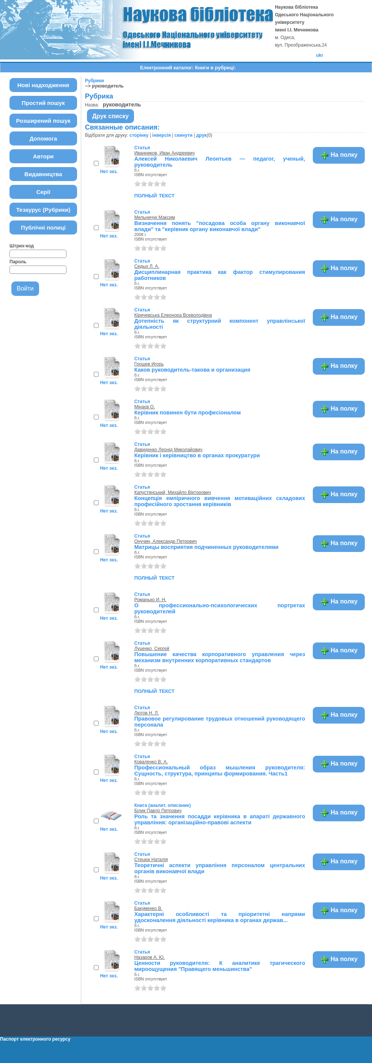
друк (201, 135)
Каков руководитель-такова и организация (192, 370)
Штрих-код (21, 246)
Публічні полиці (43, 227)
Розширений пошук (43, 120)
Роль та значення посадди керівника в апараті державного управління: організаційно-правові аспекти (219, 819)
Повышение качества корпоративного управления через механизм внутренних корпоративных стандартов (219, 657)
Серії (43, 192)
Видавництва (43, 174)
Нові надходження (43, 85)
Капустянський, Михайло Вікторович (172, 492)
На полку (339, 155)
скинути (183, 135)
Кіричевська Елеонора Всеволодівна (173, 315)
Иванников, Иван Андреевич (164, 153)
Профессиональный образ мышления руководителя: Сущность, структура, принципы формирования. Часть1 (219, 770)
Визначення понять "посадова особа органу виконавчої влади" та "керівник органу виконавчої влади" (219, 226)
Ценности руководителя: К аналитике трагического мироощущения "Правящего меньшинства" (219, 966)
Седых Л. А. (146, 266)
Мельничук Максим (154, 217)
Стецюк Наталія (151, 859)
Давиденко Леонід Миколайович (168, 449)
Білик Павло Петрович (157, 810)
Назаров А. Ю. (149, 957)
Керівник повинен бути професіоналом (187, 413)
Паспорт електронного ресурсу (35, 1039)
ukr (319, 55)
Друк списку (110, 116)
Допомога (43, 138)
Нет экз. (109, 171)
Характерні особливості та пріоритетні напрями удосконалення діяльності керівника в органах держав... (219, 917)
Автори (43, 156)
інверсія (161, 135)
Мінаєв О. (144, 407)
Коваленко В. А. (151, 761)
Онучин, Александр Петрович (165, 541)
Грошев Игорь (149, 364)
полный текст (154, 195)
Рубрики (94, 80)
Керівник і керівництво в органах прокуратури (197, 455)
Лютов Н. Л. (146, 713)
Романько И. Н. (150, 599)
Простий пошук (43, 103)
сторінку (138, 135)
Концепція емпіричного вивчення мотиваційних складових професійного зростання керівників (219, 501)
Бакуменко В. (148, 908)
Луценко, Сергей (151, 648)
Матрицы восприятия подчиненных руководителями (206, 547)
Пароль (18, 261)
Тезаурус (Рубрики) (43, 209)
